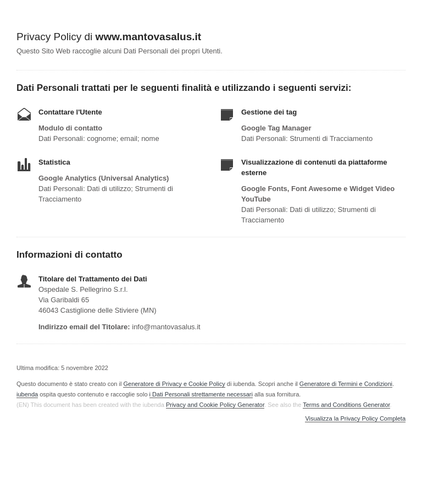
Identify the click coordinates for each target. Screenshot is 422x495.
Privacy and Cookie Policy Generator (215, 404)
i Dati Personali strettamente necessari (201, 394)
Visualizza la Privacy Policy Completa (355, 419)
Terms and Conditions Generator (346, 404)
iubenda (27, 394)
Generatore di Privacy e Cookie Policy (174, 383)
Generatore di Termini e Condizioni (345, 383)
